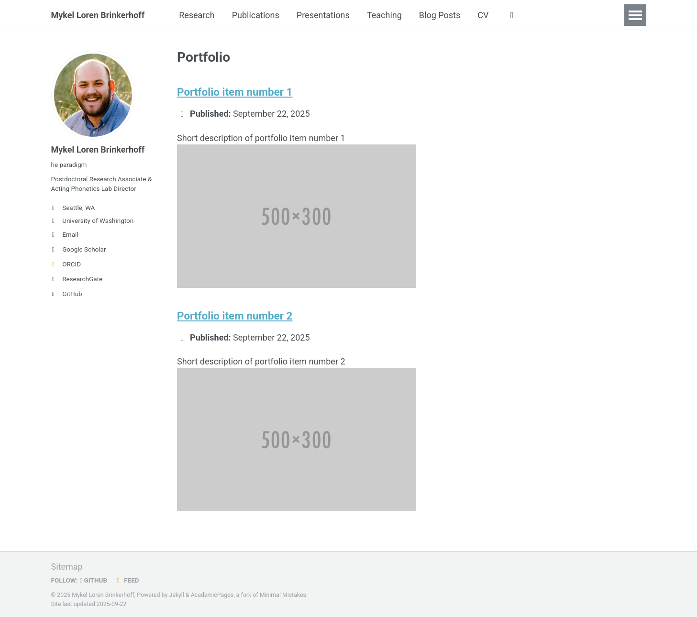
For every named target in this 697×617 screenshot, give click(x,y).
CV (482, 15)
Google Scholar (78, 249)
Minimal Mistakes (283, 595)
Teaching (384, 15)
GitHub (66, 293)
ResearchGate (77, 279)
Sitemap (67, 567)
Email (64, 234)
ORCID (66, 264)
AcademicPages (212, 595)
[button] (512, 15)
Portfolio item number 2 (234, 315)
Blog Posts (439, 15)
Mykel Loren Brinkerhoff (98, 15)
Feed (126, 580)
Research (197, 15)
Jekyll (176, 595)
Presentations (323, 15)
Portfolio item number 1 (234, 92)
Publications (255, 15)
